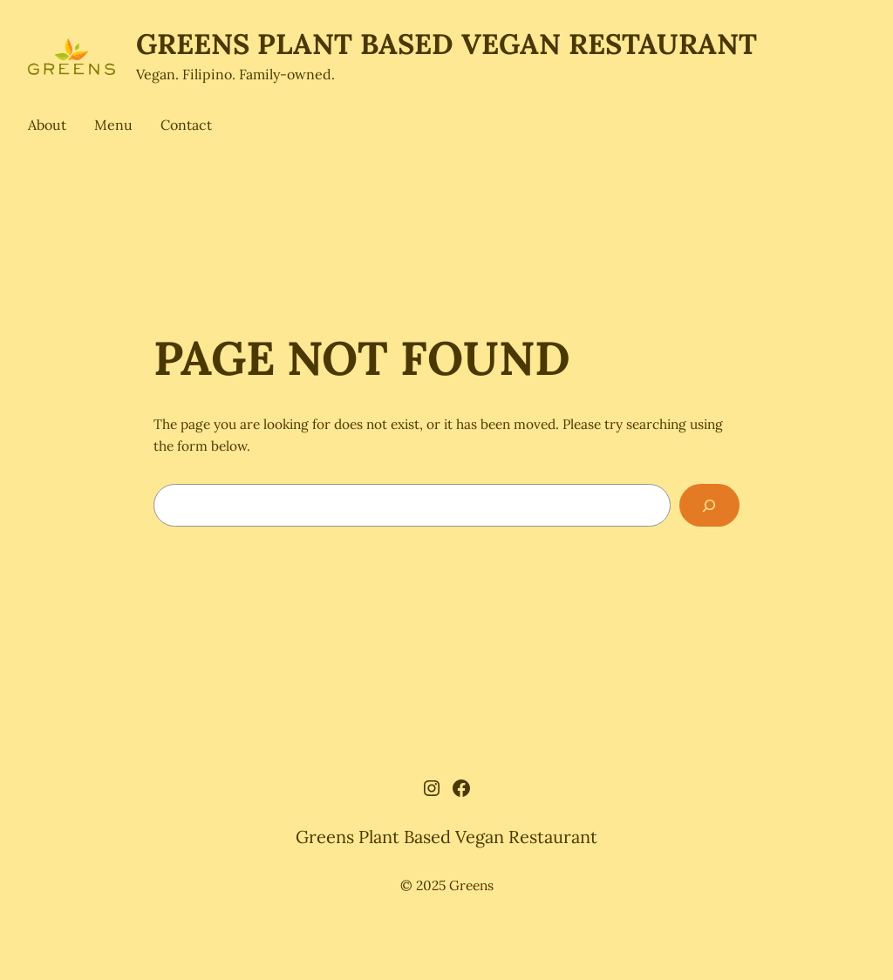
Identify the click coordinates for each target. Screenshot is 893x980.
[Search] (709, 505)
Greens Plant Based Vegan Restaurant (446, 43)
